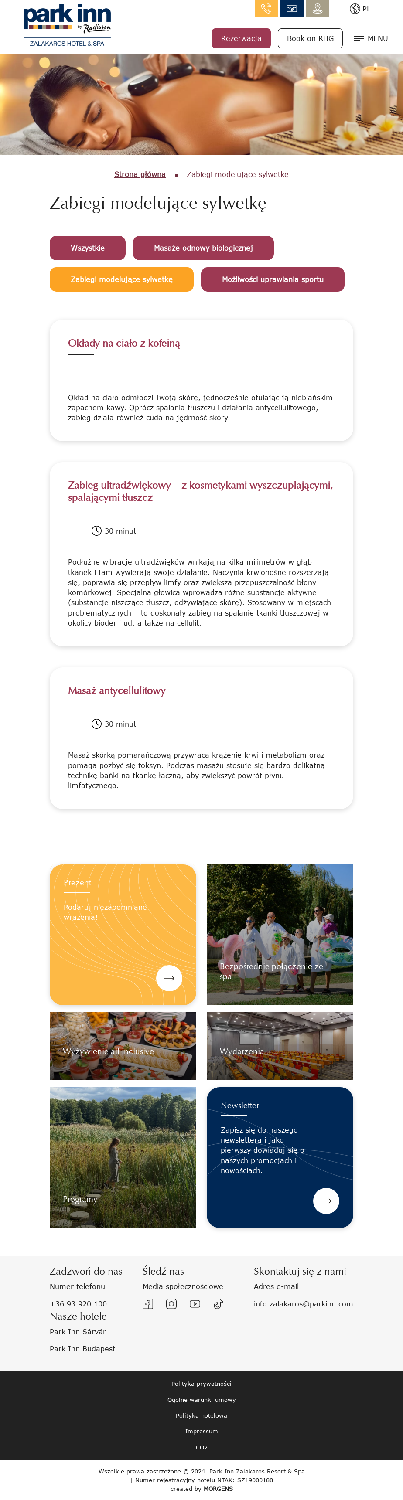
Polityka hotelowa (201, 1415)
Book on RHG (310, 38)
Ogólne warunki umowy (201, 1399)
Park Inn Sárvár (78, 1331)
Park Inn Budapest (82, 1348)
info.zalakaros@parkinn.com (292, 8)
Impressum (201, 1431)
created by (202, 1488)
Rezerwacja (241, 38)
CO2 (202, 1447)
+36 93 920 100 (78, 1303)
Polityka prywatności (201, 1383)
